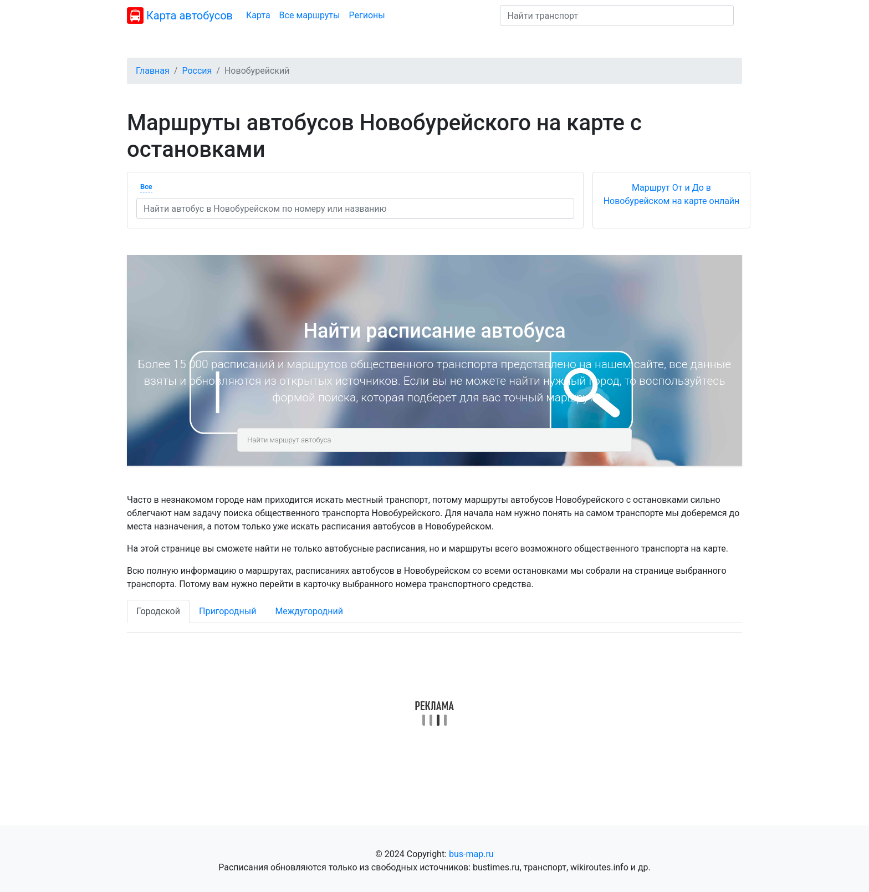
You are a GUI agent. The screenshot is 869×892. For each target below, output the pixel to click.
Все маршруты (309, 15)
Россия (197, 70)
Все (146, 186)
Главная (153, 70)
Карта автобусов (180, 15)
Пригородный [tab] (227, 611)
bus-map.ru (471, 854)
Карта (258, 15)
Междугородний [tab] (309, 611)
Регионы (367, 15)
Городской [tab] (158, 611)
